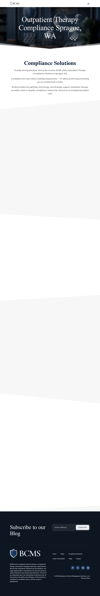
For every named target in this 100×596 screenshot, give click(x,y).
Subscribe (82, 527)
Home (54, 554)
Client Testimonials (59, 558)
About (62, 554)
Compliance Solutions (75, 554)
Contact (78, 558)
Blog (70, 558)
